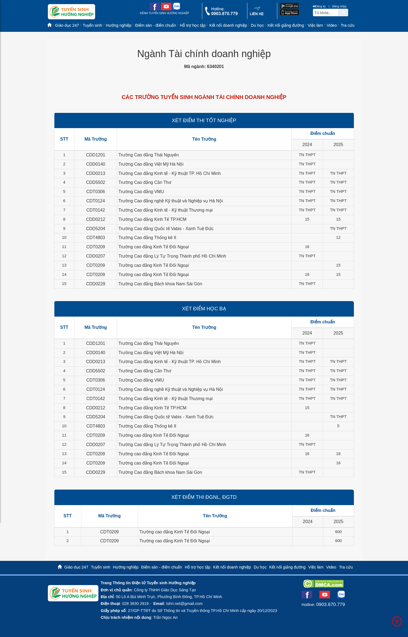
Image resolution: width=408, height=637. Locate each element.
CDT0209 (95, 247)
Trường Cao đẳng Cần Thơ (145, 182)
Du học (257, 25)
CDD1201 (95, 155)
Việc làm (315, 25)
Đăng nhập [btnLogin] (339, 6)
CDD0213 (95, 173)
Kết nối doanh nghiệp (228, 25)
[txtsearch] (326, 12)
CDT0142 (95, 210)
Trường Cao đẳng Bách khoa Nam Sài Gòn (160, 284)
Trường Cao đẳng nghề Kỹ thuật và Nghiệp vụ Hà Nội (171, 201)
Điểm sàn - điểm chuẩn (155, 25)
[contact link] (256, 15)
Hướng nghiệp (119, 25)
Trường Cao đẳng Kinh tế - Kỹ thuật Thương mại (166, 210)
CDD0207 (95, 256)
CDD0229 (95, 284)
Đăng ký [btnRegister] (319, 6)
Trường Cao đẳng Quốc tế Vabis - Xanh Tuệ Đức (166, 228)
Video (332, 25)
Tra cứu (347, 25)
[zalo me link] (176, 9)
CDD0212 (95, 219)
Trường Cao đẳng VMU (141, 191)
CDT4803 (95, 237)
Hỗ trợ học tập (192, 25)
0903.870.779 (330, 604)
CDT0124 (95, 201)
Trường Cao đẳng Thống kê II (147, 237)
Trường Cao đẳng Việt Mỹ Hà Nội (151, 164)
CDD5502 (95, 182)
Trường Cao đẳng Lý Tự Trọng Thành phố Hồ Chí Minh (172, 256)
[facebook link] (154, 9)
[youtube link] (166, 9)
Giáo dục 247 (67, 25)
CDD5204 (95, 228)
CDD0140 (95, 164)
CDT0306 (95, 191)
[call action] (221, 14)
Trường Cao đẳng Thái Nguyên (149, 155)
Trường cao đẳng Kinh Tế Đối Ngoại (154, 247)
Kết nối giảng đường (285, 25)
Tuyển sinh (92, 25)
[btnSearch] (343, 12)
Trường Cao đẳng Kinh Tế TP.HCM (152, 219)
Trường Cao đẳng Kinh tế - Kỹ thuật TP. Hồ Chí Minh (170, 173)
